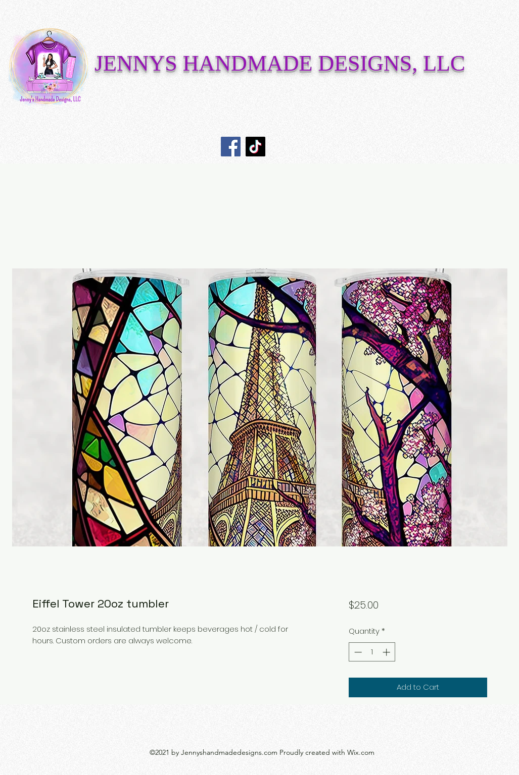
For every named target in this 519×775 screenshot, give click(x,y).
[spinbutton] (372, 652)
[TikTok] (255, 146)
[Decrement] (357, 652)
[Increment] (387, 652)
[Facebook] (231, 146)
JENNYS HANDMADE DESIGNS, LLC (280, 63)
